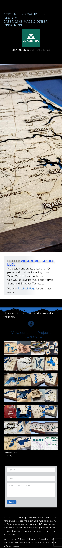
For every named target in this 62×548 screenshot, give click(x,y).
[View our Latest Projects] (31, 324)
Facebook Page (26, 288)
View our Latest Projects (31, 333)
